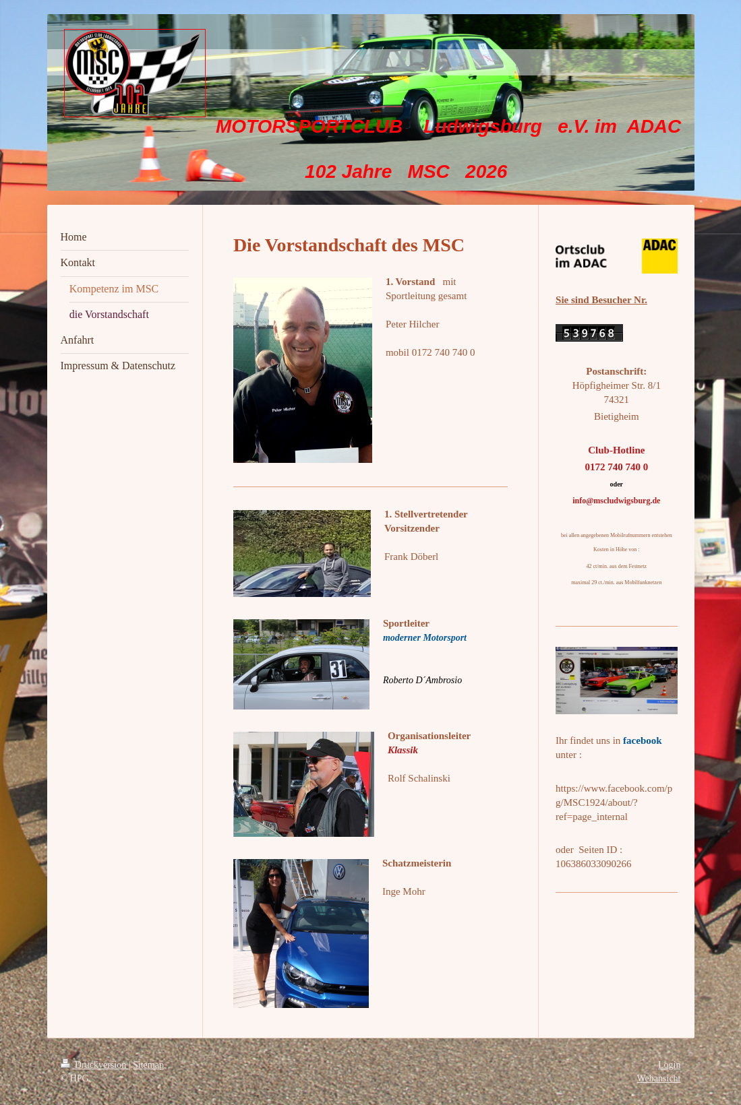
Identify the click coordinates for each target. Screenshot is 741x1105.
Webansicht (659, 1078)
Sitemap (148, 1065)
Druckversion (95, 1065)
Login (669, 1065)
